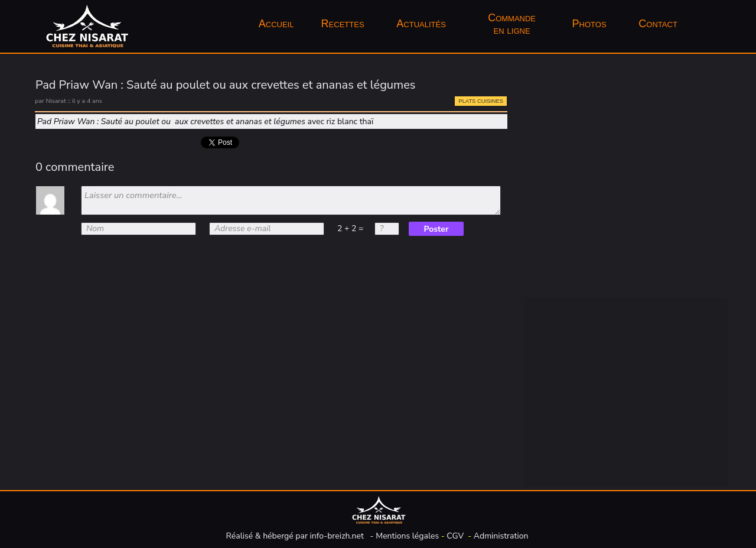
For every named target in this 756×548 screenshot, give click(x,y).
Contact (657, 24)
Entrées (569, 183)
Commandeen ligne (512, 24)
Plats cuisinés (582, 211)
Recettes (342, 24)
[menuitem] (276, 24)
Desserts (572, 238)
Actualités (421, 24)
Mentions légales (407, 535)
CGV (455, 535)
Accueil (276, 24)
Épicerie (570, 156)
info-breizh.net (337, 535)
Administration (501, 535)
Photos (591, 24)
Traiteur (569, 265)
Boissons (572, 129)
